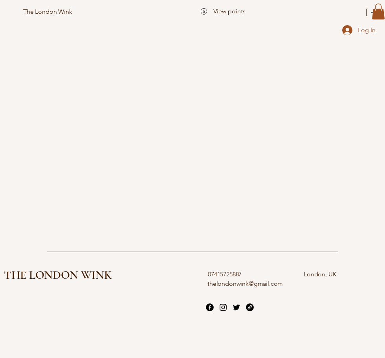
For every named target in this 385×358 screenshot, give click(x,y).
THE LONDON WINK (58, 275)
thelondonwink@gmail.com (245, 283)
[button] (378, 12)
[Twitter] (236, 307)
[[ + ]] (345, 12)
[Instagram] (223, 307)
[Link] (250, 307)
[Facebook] (209, 307)
